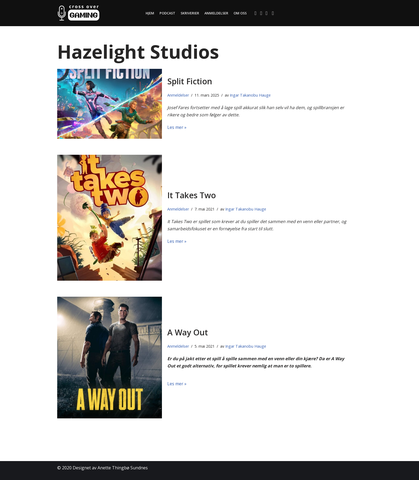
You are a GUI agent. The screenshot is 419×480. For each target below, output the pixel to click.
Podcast (167, 13)
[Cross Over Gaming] (78, 13)
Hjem (149, 13)
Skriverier (189, 13)
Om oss (240, 13)
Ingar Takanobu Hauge (250, 95)
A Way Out (187, 332)
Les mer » (177, 127)
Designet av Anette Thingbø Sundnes (110, 468)
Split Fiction (189, 81)
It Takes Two (191, 195)
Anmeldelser (216, 13)
